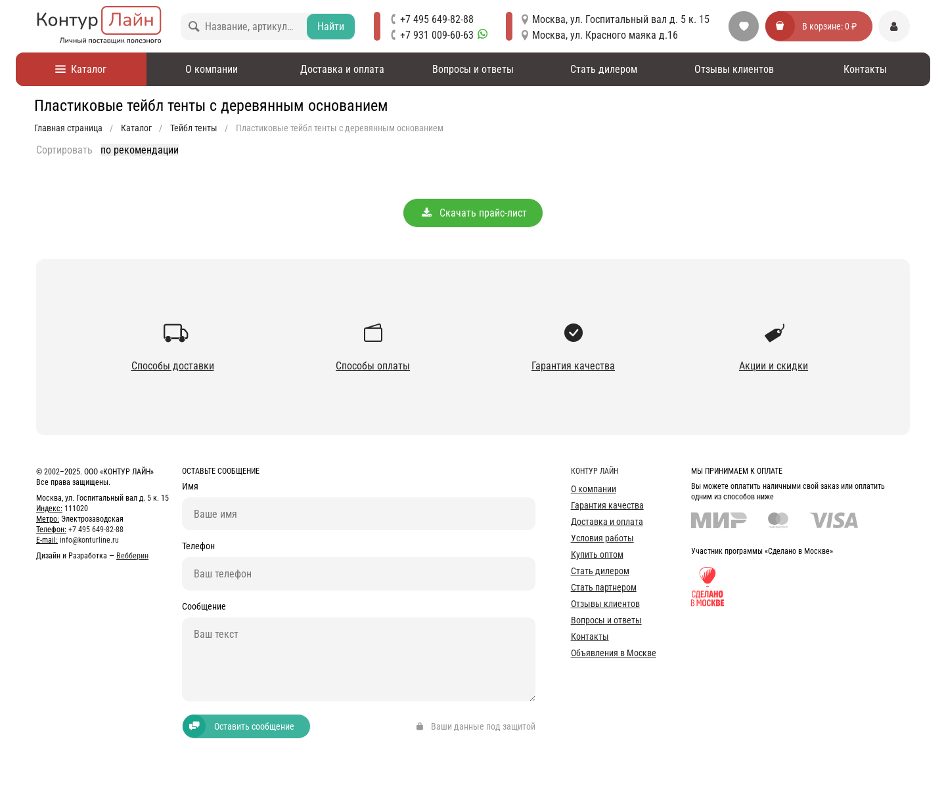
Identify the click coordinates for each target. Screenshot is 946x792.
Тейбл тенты (193, 128)
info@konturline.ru (89, 540)
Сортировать (64, 150)
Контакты (865, 69)
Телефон (198, 546)
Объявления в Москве (613, 653)
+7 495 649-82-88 (437, 19)
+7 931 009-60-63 (443, 35)
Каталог (80, 69)
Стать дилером (603, 69)
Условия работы (602, 538)
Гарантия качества (607, 505)
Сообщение (204, 607)
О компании (211, 69)
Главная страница (68, 128)
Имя (190, 486)
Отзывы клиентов (734, 69)
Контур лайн (594, 471)
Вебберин (132, 555)
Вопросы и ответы (473, 69)
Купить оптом (597, 554)
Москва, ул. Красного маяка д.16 (605, 35)
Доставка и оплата (342, 69)
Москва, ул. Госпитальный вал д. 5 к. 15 (621, 19)
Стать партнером (604, 587)
